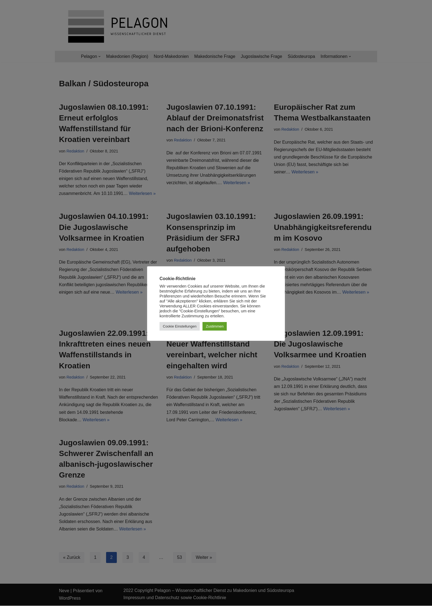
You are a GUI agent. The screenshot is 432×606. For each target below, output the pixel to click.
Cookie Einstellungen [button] (179, 326)
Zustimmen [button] (214, 326)
